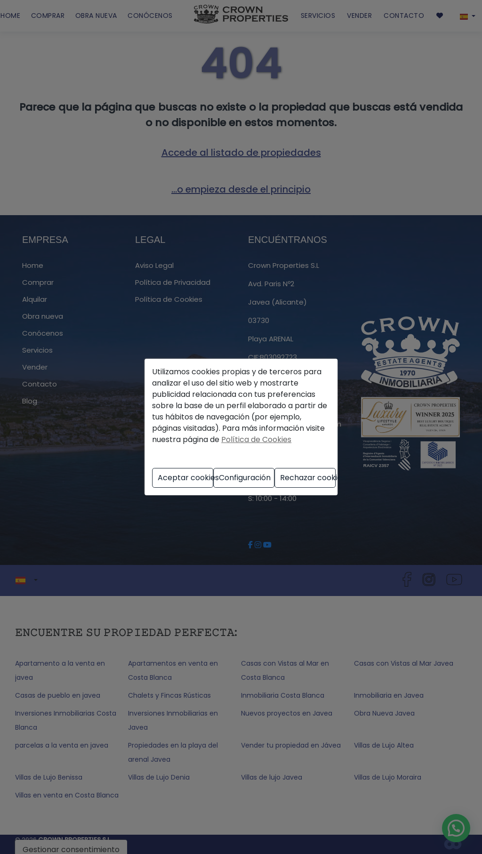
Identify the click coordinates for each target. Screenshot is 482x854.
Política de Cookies (256, 439)
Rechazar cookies (308, 477)
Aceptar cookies (185, 477)
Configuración (245, 477)
